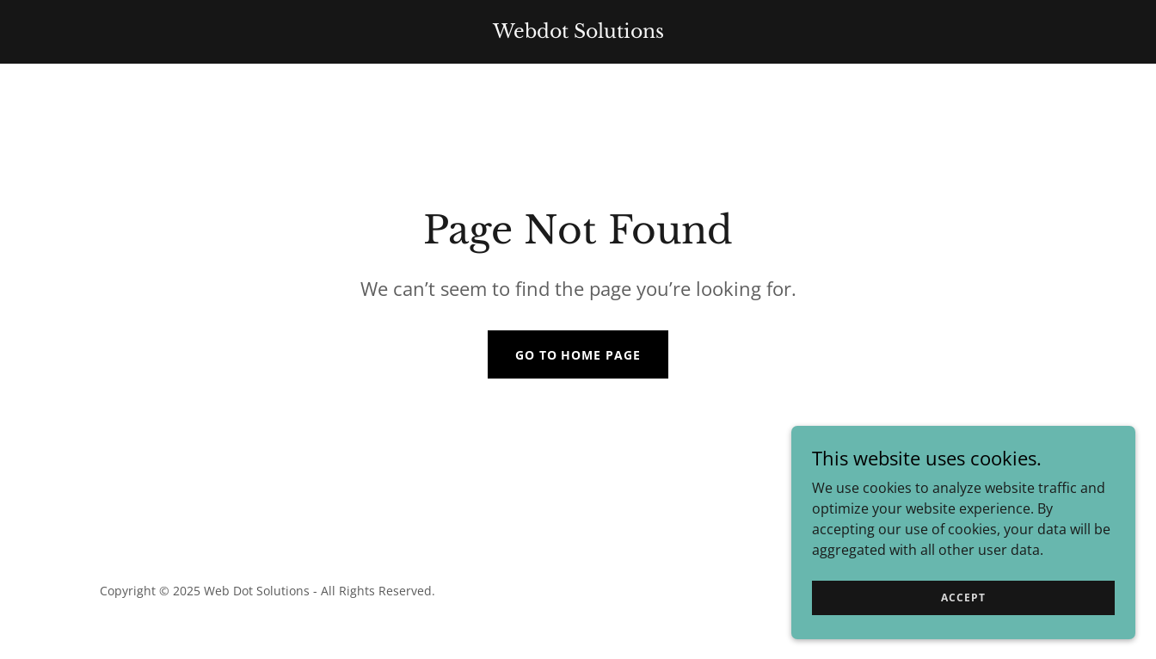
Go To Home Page (578, 355)
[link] (578, 32)
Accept (963, 597)
